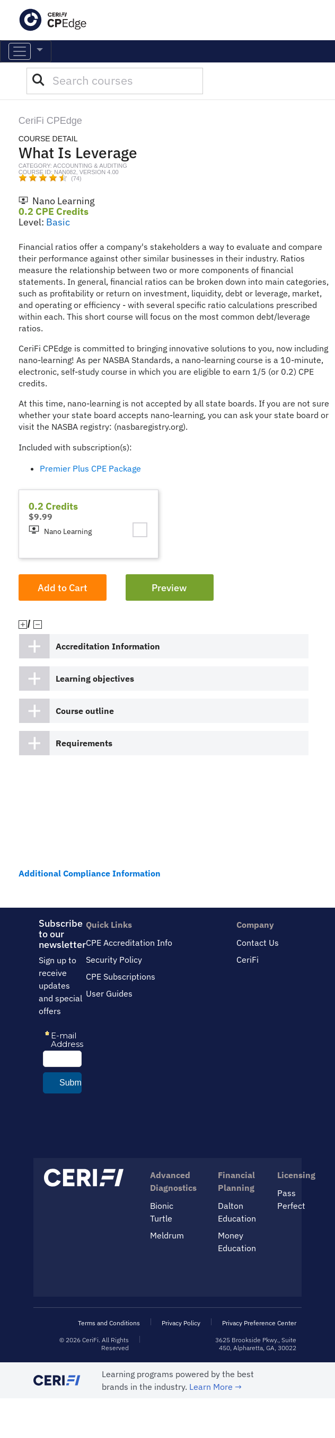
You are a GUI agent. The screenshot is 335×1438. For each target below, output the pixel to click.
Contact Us (257, 942)
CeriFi (247, 959)
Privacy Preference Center (259, 1323)
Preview (169, 588)
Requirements (84, 743)
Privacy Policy (181, 1323)
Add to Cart (62, 588)
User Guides (109, 993)
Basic (58, 222)
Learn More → (215, 1386)
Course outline (85, 711)
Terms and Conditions (109, 1323)
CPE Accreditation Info (129, 942)
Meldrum (167, 1235)
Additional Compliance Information (90, 873)
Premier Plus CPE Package (90, 468)
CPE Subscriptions (120, 976)
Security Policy (114, 959)
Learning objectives (95, 678)
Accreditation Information (108, 646)
